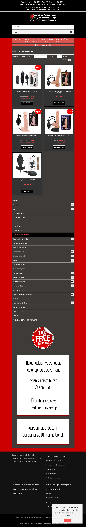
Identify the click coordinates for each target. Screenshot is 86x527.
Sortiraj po (30, 57)
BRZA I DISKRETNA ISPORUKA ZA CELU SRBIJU (43, 10)
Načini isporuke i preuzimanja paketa (58, 485)
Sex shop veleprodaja (53, 489)
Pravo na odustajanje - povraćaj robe (25, 489)
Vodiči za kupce (51, 469)
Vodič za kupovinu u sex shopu (56, 456)
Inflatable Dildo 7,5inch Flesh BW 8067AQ (59, 135)
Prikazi (54, 57)
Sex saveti (49, 502)
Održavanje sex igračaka (54, 460)
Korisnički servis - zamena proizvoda (26, 485)
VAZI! (67, 520)
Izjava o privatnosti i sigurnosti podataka (43, 524)
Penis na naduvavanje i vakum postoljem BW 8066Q (59, 92)
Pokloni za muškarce (53, 478)
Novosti (48, 493)
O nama (21, 524)
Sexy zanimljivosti (52, 498)
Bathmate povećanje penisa (55, 465)
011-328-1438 (36, 2)
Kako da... (27, 524)
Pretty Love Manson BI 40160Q (27, 180)
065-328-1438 (59, 2)
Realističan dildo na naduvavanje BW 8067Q (27, 135)
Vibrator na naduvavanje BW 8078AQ (27, 91)
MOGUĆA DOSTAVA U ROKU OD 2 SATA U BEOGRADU (43, 7)
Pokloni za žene (51, 473)
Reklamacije (17, 493)
